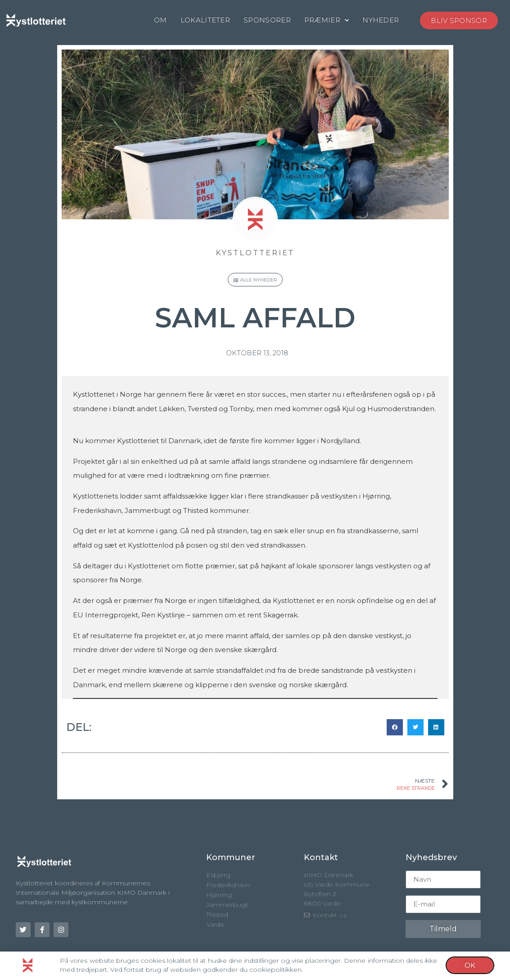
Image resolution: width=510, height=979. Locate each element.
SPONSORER (267, 20)
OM (160, 20)
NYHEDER (380, 20)
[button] (395, 727)
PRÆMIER (326, 20)
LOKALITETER (205, 20)
